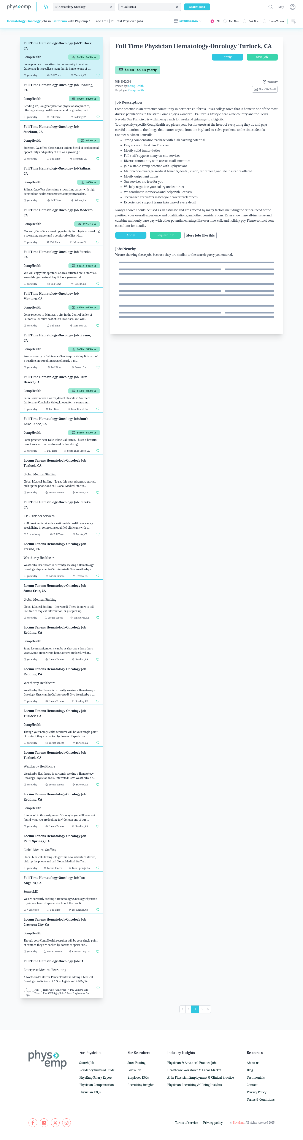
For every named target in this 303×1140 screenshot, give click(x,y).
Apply (228, 57)
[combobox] (83, 7)
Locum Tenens (276, 21)
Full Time (234, 21)
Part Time (254, 21)
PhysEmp (238, 1122)
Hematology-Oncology (24, 21)
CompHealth (136, 86)
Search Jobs (197, 7)
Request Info (165, 235)
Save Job (262, 57)
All (218, 21)
